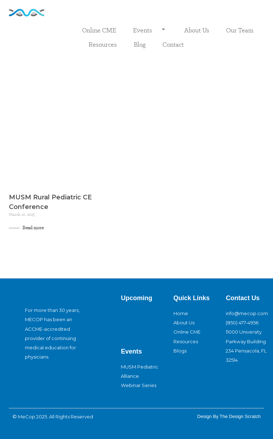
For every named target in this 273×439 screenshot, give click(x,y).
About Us (196, 30)
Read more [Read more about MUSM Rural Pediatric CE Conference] (32, 228)
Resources (103, 44)
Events (150, 30)
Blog (140, 44)
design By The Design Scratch (229, 416)
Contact (173, 44)
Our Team (239, 30)
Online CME (99, 30)
